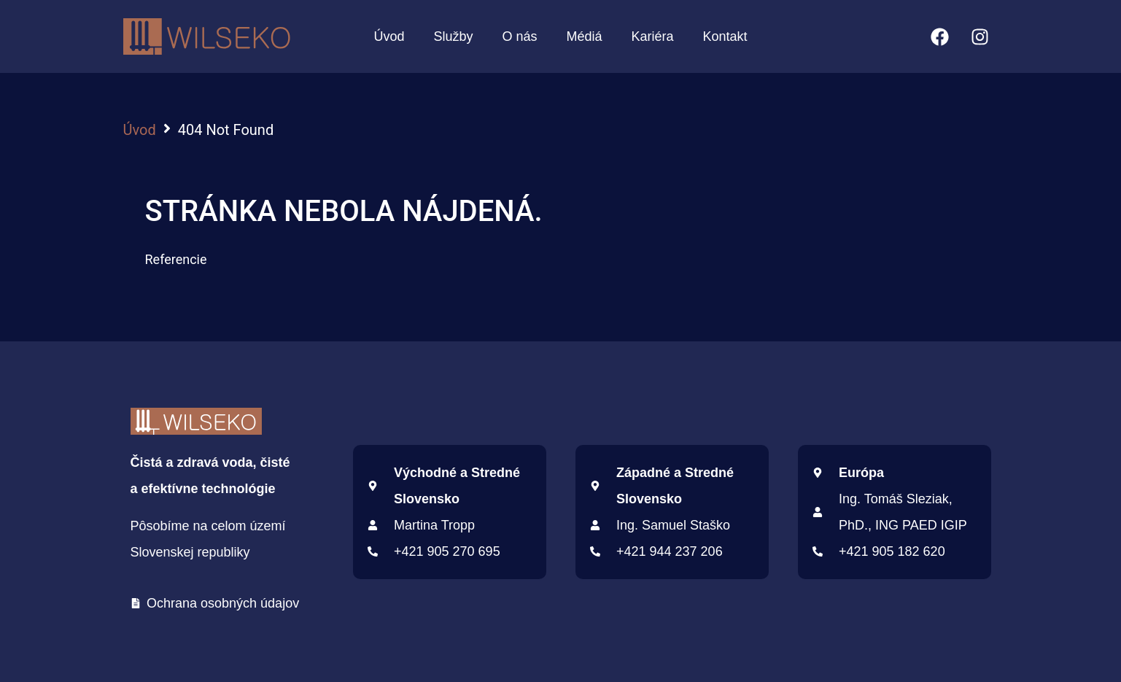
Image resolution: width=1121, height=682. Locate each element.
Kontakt (725, 36)
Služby (453, 36)
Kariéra (653, 36)
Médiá (584, 36)
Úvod (388, 36)
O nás (519, 36)
